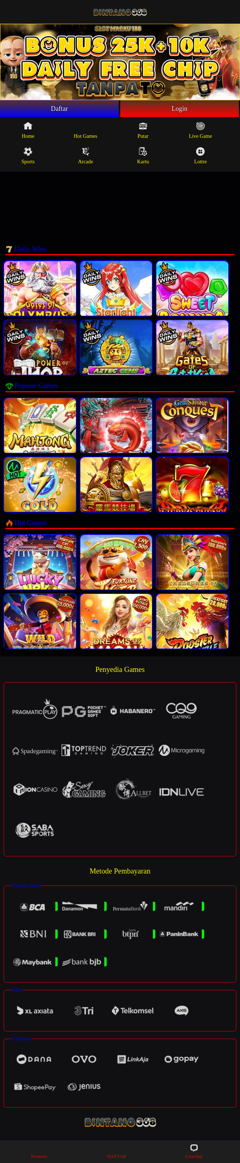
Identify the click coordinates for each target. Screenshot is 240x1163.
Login (180, 108)
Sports (28, 155)
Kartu (143, 155)
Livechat (194, 1151)
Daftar (59, 108)
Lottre (200, 155)
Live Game (200, 130)
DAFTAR (116, 1151)
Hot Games (85, 130)
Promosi (39, 1151)
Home (28, 130)
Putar (143, 130)
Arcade (85, 155)
